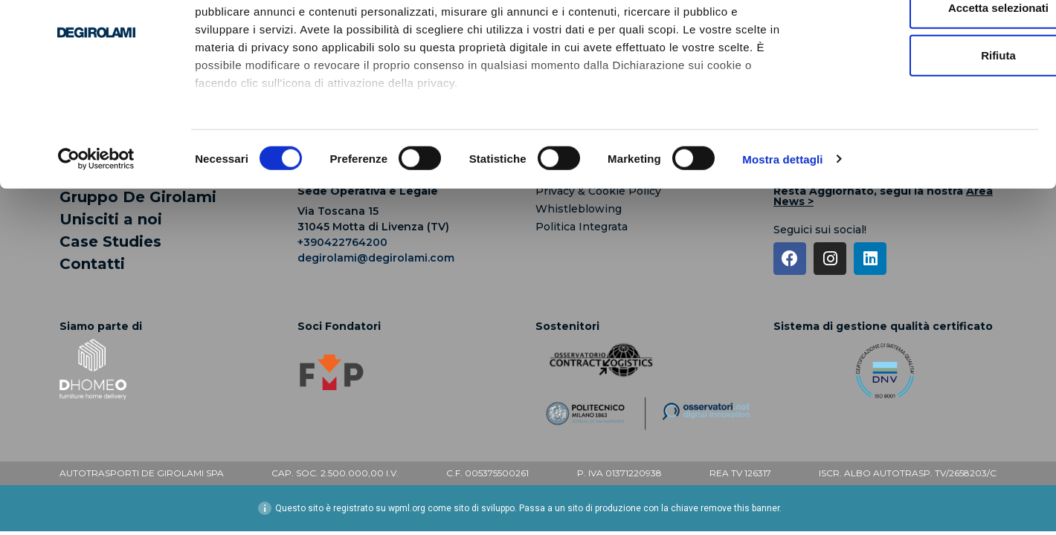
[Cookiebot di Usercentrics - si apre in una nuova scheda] (96, 238)
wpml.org (406, 508)
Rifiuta (932, 133)
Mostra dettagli (782, 237)
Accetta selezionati (931, 86)
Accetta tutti (932, 38)
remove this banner (740, 508)
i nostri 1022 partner (283, 54)
